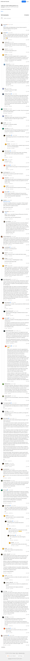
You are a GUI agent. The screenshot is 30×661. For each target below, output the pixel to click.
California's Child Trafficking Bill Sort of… (10, 5)
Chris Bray (3, 7)
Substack (9, 658)
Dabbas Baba (7, 395)
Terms (17, 653)
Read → (2, 11)
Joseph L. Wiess (6, 554)
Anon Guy (5, 108)
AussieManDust (6, 469)
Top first (27, 15)
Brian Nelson (8, 135)
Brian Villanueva (6, 279)
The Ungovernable (7, 403)
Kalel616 (5, 200)
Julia (5, 54)
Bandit (8, 143)
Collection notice (22, 653)
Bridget (6, 258)
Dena (6, 49)
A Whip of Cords (8, 93)
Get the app (20, 655)
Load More (3, 647)
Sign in (28, 1)
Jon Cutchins (8, 221)
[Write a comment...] (16, 20)
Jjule (4, 122)
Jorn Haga (7, 411)
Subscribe (23, 1)
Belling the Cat (7, 383)
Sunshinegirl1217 (6, 172)
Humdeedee (7, 247)
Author (5, 25)
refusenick (7, 177)
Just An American (6, 480)
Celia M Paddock (6, 236)
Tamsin (7, 64)
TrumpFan (7, 463)
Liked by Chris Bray (7, 201)
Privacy (14, 653)
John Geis (8, 165)
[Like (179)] (11, 7)
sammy (6, 115)
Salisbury (6, 42)
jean (5, 88)
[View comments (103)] (14, 7)
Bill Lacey (5, 490)
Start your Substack (11, 656)
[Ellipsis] (28, 24)
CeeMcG (5, 32)
